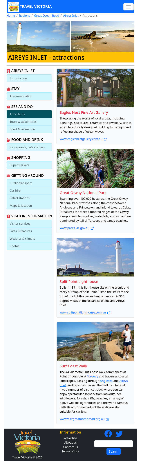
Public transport (21, 183)
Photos (14, 246)
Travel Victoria (30, 7)
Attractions (17, 114)
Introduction (18, 78)
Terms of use (70, 451)
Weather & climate (22, 239)
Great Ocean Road (46, 16)
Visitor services (20, 224)
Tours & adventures (23, 122)
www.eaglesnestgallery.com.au (83, 139)
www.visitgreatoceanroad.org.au (84, 419)
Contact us (70, 447)
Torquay (92, 376)
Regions (24, 16)
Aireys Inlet (71, 16)
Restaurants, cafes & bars (27, 147)
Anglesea (106, 381)
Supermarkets (19, 165)
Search (113, 451)
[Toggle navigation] (128, 6)
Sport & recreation (22, 129)
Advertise (70, 438)
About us (70, 442)
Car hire (15, 191)
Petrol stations (20, 198)
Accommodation (21, 96)
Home (11, 16)
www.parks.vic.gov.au (77, 228)
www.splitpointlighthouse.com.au (85, 312)
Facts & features (21, 231)
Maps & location (21, 206)
